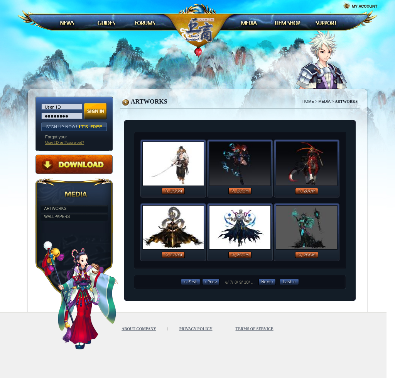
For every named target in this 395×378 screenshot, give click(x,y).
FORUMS (144, 23)
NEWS (67, 23)
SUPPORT (326, 23)
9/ (241, 282)
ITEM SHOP (287, 23)
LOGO (198, 30)
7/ (231, 282)
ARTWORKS (55, 208)
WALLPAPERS (57, 217)
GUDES (106, 23)
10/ (247, 282)
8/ (236, 282)
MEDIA (249, 23)
